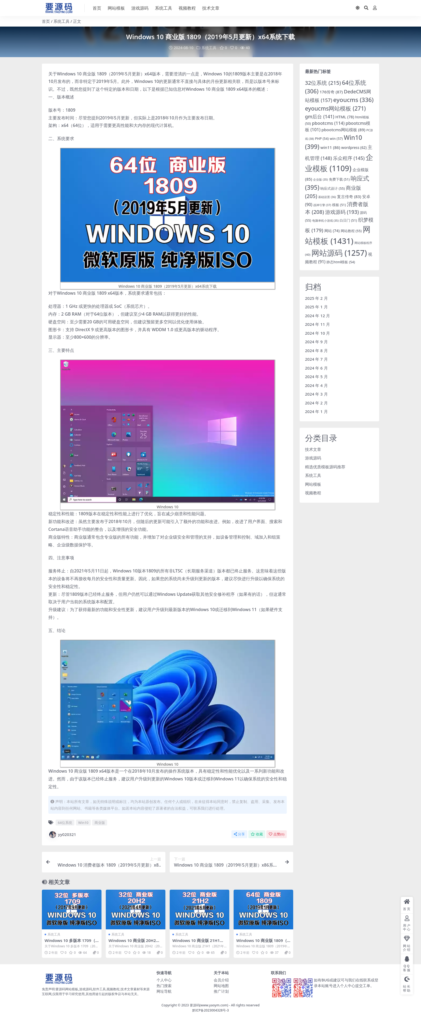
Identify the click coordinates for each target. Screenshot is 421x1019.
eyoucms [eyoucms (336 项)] (353, 100)
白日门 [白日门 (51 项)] (348, 220)
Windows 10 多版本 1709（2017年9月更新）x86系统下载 (71, 942)
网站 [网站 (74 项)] (332, 230)
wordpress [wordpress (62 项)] (354, 147)
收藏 (257, 834)
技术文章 (313, 449)
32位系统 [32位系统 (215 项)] (323, 82)
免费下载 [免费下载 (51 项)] (339, 179)
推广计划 (221, 991)
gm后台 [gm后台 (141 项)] (319, 116)
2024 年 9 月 (316, 341)
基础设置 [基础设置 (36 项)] (327, 197)
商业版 (100, 822)
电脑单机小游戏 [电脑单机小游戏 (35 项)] (325, 220)
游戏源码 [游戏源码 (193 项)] (342, 212)
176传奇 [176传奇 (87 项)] (331, 91)
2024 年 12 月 (317, 315)
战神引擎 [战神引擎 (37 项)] (322, 205)
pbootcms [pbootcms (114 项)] (328, 123)
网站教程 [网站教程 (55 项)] (351, 230)
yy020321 (62, 834)
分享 (239, 834)
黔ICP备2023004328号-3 (210, 1010)
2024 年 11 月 (317, 324)
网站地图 (221, 985)
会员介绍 (221, 979)
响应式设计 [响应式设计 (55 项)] (332, 188)
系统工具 (61, 21)
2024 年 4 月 (316, 385)
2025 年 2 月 (316, 298)
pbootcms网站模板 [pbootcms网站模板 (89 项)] (343, 129)
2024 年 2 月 (316, 402)
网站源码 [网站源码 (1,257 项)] (339, 252)
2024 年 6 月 (316, 367)
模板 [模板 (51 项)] (339, 204)
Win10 (83, 822)
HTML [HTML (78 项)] (344, 116)
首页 (46, 21)
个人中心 (164, 979)
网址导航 (164, 991)
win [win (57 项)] (336, 138)
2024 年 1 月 (316, 411)
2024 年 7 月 (316, 359)
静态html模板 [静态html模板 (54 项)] (340, 262)
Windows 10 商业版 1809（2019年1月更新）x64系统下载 (263, 942)
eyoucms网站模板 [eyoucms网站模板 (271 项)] (335, 108)
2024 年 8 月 (316, 350)
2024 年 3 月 (316, 394)
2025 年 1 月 (316, 306)
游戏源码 (313, 458)
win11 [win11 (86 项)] (330, 147)
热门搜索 (164, 985)
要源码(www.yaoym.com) (209, 1005)
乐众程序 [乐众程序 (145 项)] (349, 158)
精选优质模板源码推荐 (325, 466)
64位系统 (65, 822)
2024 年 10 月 (317, 332)
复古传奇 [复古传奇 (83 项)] (349, 196)
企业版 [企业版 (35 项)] (320, 179)
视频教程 (313, 492)
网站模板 (313, 484)
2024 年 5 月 (316, 376)
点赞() (276, 834)
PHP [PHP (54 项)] (322, 138)
